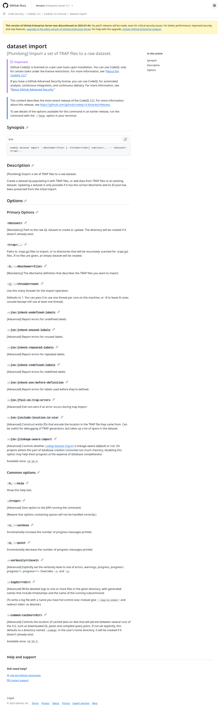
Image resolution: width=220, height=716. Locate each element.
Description (20, 165)
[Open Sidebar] (4, 13)
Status (55, 703)
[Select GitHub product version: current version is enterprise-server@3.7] (54, 5)
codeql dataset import (59, 446)
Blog (94, 703)
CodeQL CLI (33, 13)
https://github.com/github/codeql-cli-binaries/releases (75, 105)
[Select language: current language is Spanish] (214, 5)
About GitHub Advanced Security (32, 89)
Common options (23, 472)
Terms (35, 703)
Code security (16, 13)
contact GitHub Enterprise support (141, 29)
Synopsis (18, 127)
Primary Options (22, 212)
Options (17, 200)
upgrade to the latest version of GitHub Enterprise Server (58, 29)
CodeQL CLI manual (55, 13)
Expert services (81, 703)
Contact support (18, 680)
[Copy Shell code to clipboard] (125, 139)
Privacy (45, 703)
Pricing (66, 703)
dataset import (78, 13)
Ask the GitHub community (24, 675)
